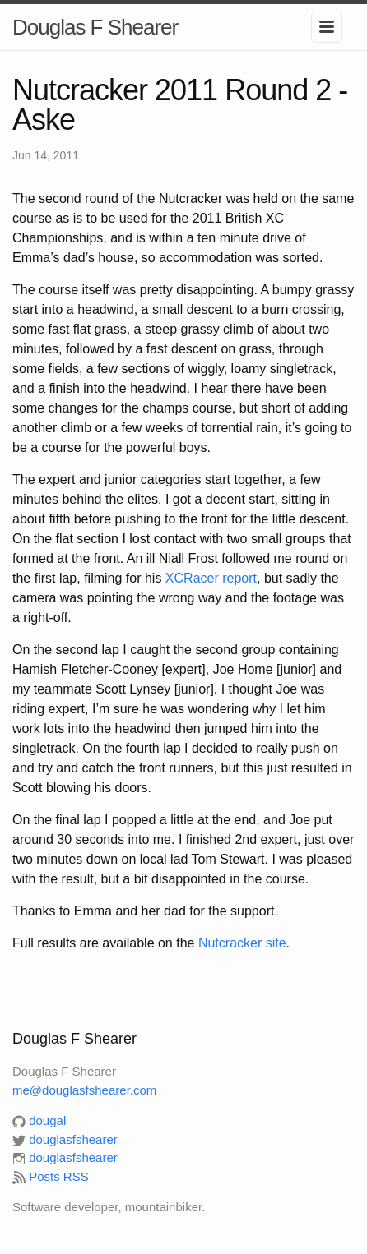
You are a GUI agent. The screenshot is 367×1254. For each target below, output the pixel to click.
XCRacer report (211, 578)
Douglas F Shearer (95, 27)
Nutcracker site (242, 943)
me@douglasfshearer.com (84, 1090)
